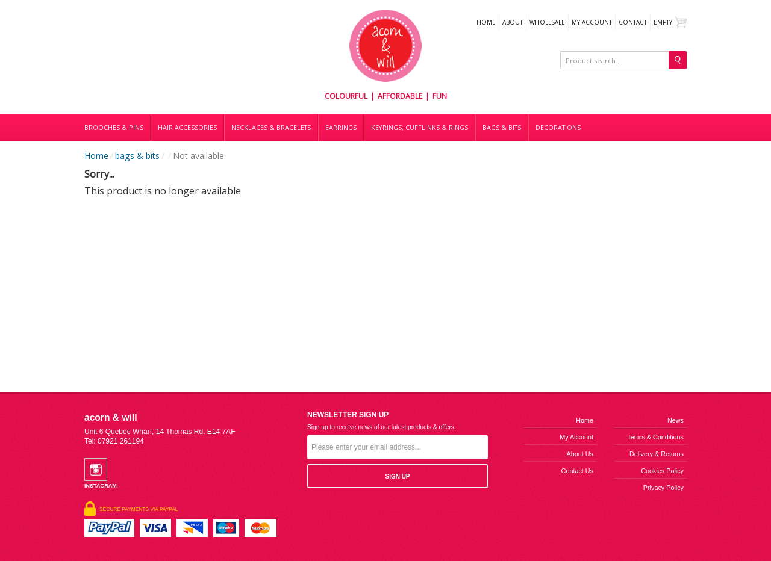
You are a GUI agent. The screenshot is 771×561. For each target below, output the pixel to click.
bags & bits (137, 155)
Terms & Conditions (655, 437)
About (512, 22)
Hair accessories (187, 127)
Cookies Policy (662, 470)
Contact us (577, 470)
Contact (633, 22)
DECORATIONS (558, 127)
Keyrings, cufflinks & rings (419, 127)
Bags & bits (501, 127)
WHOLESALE (547, 22)
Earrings (341, 127)
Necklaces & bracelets (271, 127)
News (675, 420)
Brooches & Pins (113, 127)
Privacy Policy (663, 487)
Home (486, 22)
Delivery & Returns (656, 453)
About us (580, 453)
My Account (592, 22)
